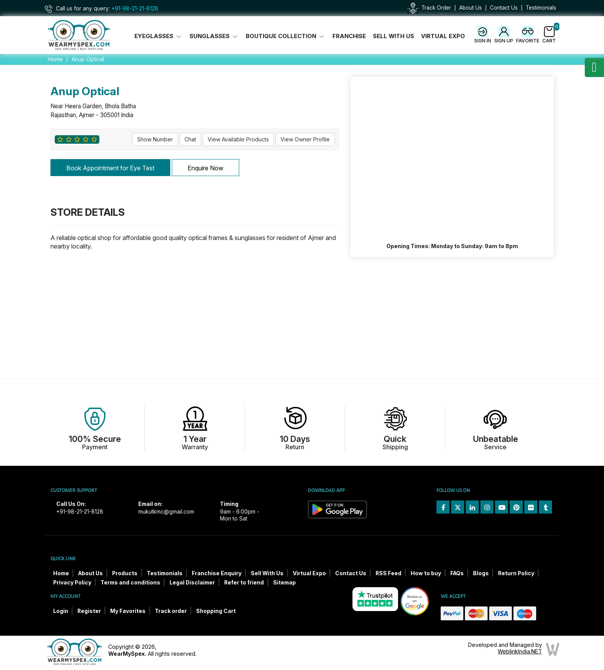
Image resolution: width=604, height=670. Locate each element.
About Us (470, 8)
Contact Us (504, 8)
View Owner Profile (305, 139)
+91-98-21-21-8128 (134, 8)
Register (89, 611)
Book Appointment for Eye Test (110, 168)
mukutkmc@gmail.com (166, 512)
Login (60, 611)
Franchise (349, 36)
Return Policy (516, 573)
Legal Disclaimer (192, 582)
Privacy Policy (72, 582)
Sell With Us (393, 36)
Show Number (155, 139)
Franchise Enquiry (217, 573)
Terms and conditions (130, 582)
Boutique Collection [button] (285, 36)
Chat (190, 139)
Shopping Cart (216, 611)
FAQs (457, 573)
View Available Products (238, 139)
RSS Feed (388, 573)
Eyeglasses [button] (158, 36)
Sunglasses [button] (214, 36)
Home (55, 59)
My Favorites (128, 611)
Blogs (481, 573)
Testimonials (541, 8)
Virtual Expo (443, 36)
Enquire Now (205, 168)
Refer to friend (244, 582)
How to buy (426, 573)
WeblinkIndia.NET (520, 651)
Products (125, 573)
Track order (171, 611)
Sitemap (284, 582)
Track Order (436, 8)
